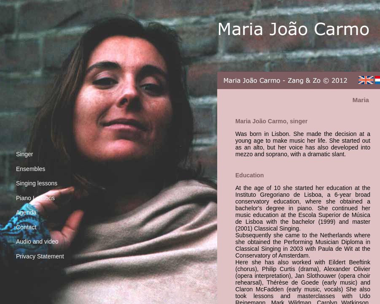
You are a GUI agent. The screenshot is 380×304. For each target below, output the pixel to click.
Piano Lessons (35, 198)
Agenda (26, 212)
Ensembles (30, 169)
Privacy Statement (40, 256)
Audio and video (37, 241)
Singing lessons (36, 183)
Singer (24, 154)
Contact (26, 227)
